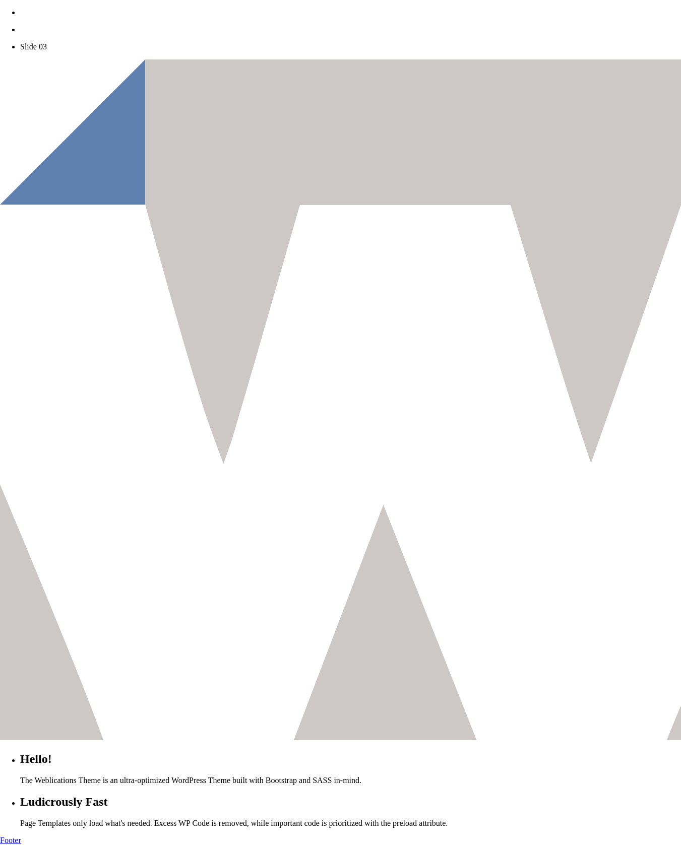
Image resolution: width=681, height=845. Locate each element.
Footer (10, 840)
